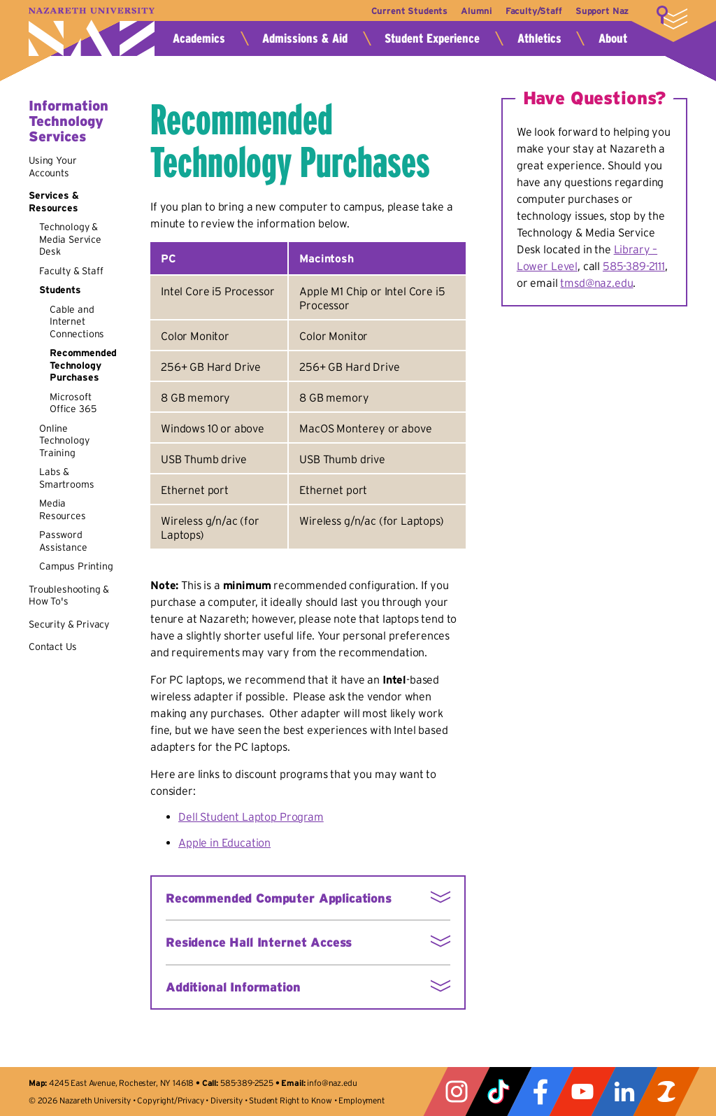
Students (60, 289)
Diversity (226, 1100)
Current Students (399, 11)
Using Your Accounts (52, 166)
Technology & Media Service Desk (70, 239)
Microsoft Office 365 (73, 403)
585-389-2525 (246, 1082)
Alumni (469, 11)
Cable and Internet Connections (77, 321)
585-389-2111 (634, 266)
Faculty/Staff (530, 11)
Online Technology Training (64, 440)
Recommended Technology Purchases (83, 365)
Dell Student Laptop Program (251, 816)
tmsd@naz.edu (596, 282)
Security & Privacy (69, 624)
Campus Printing (76, 566)
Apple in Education (224, 842)
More (672, 17)
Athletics (539, 38)
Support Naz (602, 11)
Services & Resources (53, 201)
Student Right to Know (290, 1100)
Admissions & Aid (305, 38)
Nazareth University (92, 32)
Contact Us (52, 646)
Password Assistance (63, 541)
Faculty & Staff (71, 270)
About (613, 38)
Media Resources (62, 509)
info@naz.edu (332, 1082)
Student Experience (432, 38)
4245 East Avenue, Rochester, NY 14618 (121, 1082)
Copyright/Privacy (170, 1100)
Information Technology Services (68, 121)
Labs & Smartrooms (66, 478)
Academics (199, 38)
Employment (361, 1100)
